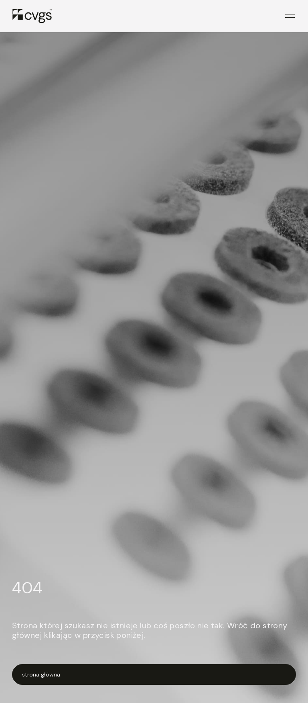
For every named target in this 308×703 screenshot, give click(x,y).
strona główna (41, 674)
